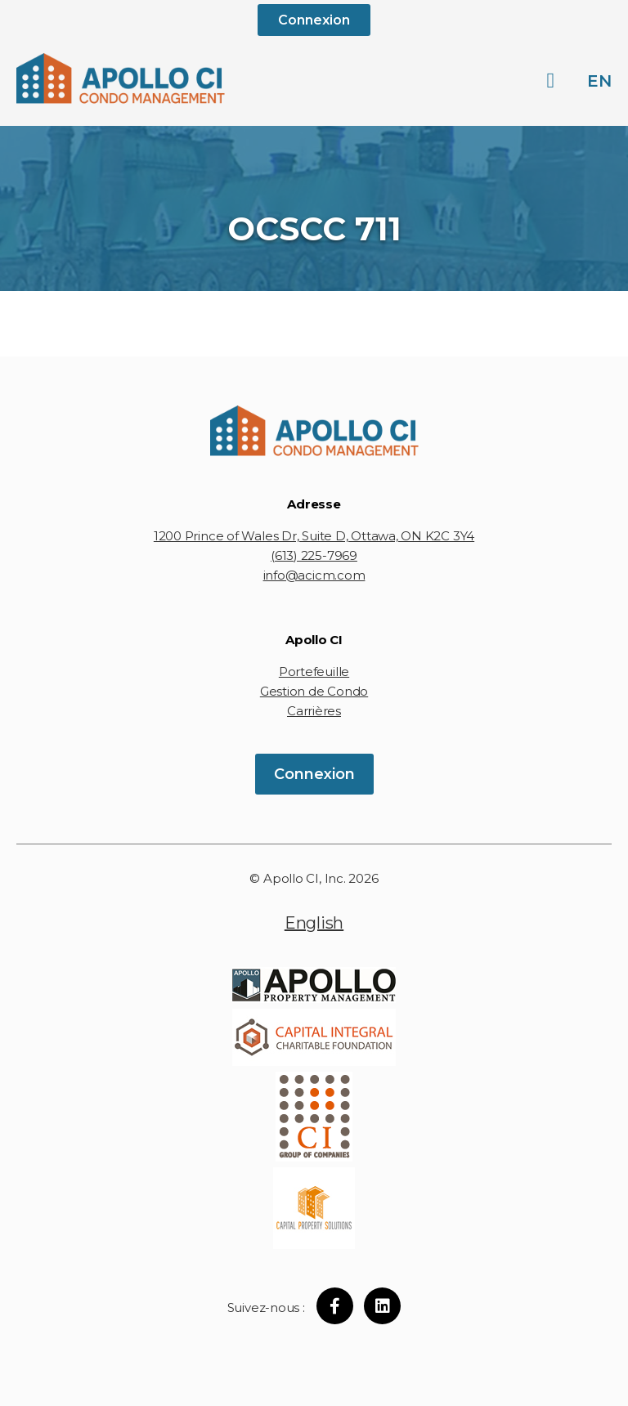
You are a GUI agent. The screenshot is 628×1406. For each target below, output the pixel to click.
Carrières (314, 711)
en (599, 81)
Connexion (314, 20)
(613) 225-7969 (314, 555)
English (314, 923)
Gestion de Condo (314, 691)
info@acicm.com (314, 575)
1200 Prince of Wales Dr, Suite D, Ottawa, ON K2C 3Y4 (314, 536)
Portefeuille (314, 671)
